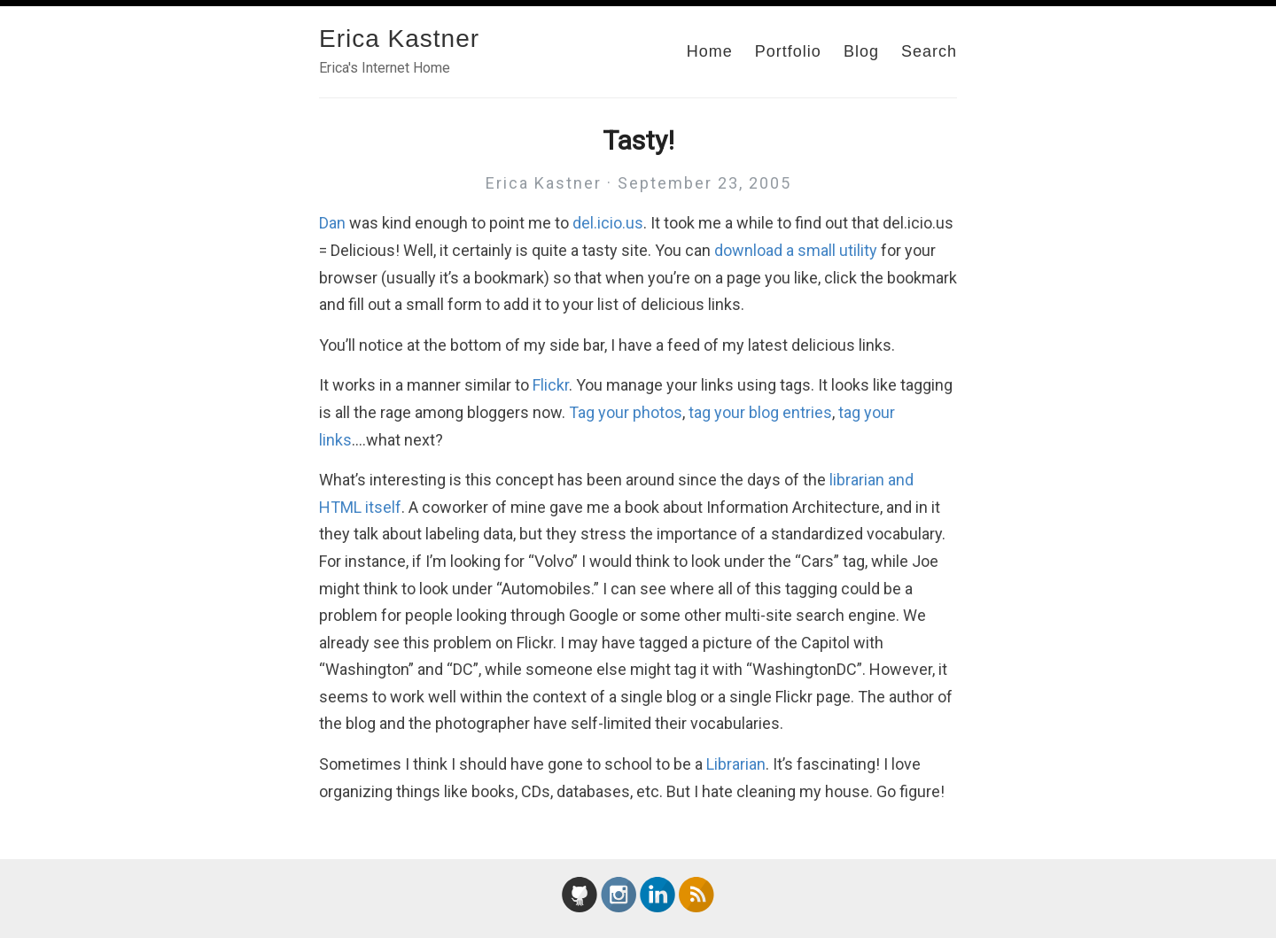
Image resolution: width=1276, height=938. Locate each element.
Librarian (736, 764)
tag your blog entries (760, 412)
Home (710, 51)
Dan (332, 222)
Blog (861, 51)
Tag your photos (625, 412)
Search (929, 51)
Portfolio (788, 51)
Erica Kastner (399, 38)
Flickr (551, 385)
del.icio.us (607, 222)
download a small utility (795, 250)
